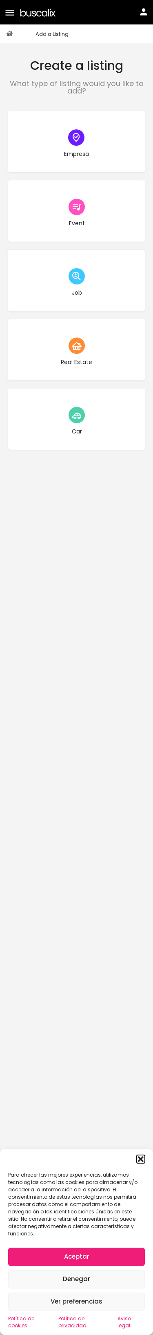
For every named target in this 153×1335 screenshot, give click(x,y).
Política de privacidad (72, 1322)
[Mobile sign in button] (143, 12)
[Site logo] (39, 12)
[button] (141, 1159)
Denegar (76, 1279)
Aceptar (76, 1256)
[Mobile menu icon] (10, 12)
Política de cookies (21, 1322)
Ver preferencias (76, 1301)
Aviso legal (124, 1322)
